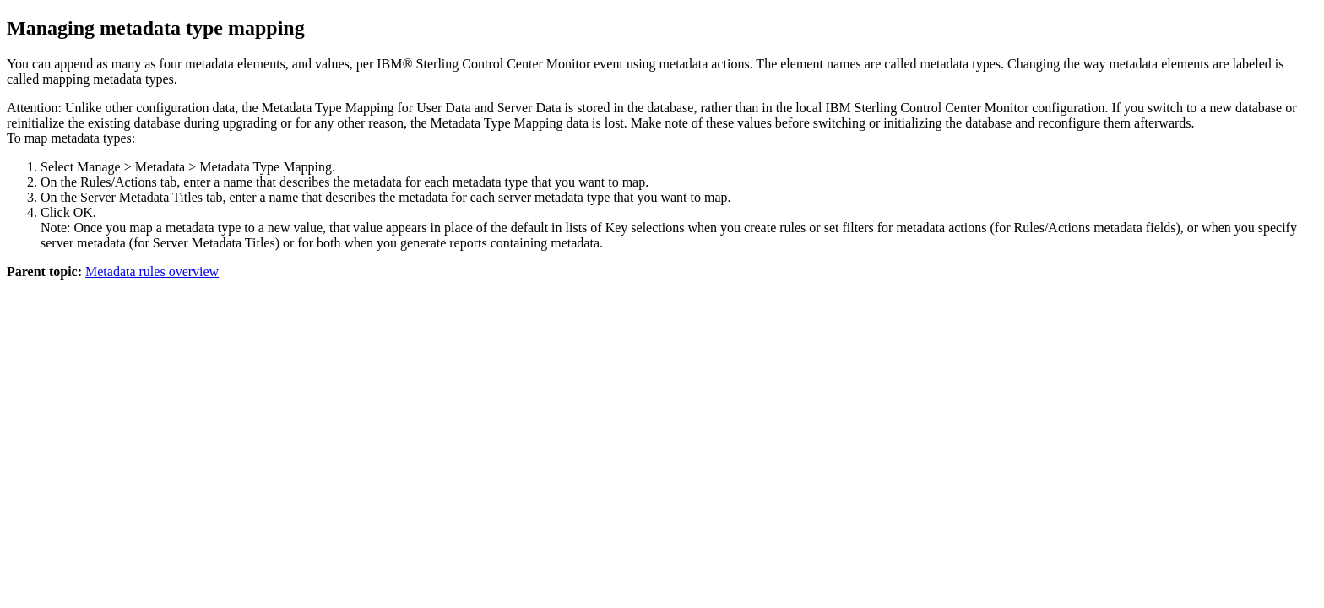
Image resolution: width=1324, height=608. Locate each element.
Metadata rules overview (152, 271)
